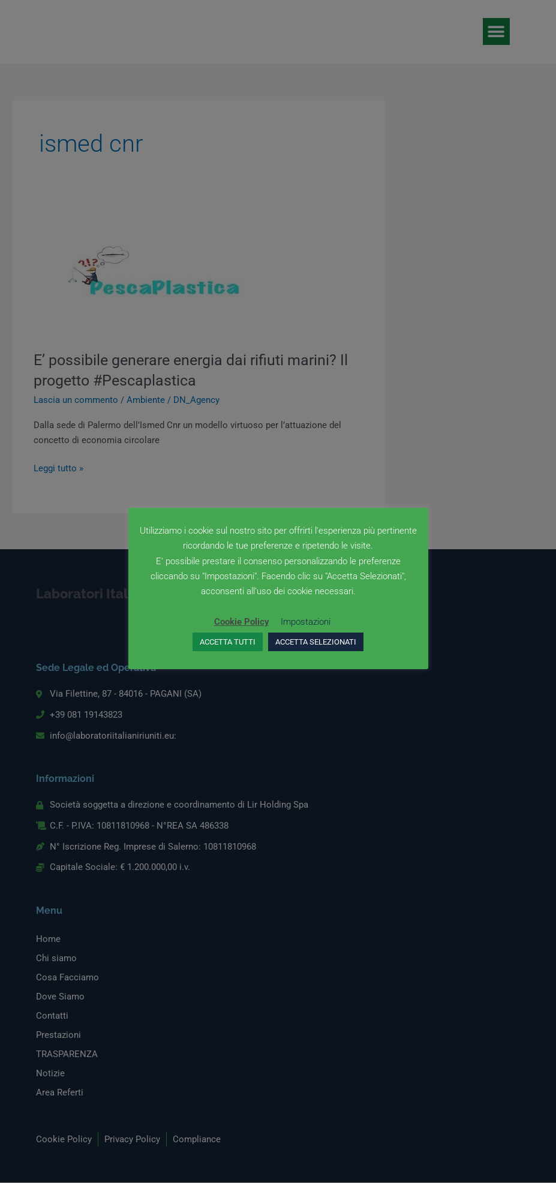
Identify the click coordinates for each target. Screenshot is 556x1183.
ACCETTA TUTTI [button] (228, 641)
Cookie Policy (241, 621)
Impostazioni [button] (305, 621)
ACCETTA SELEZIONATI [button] (315, 641)
